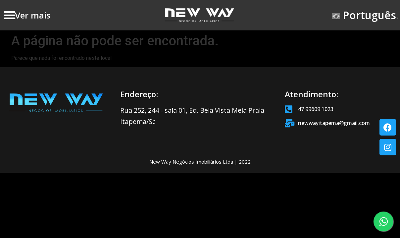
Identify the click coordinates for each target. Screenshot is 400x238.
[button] (9, 15)
